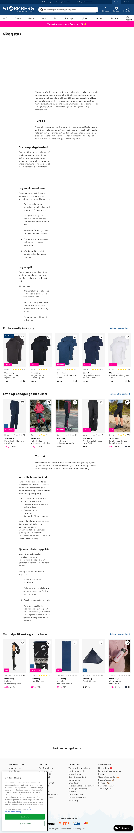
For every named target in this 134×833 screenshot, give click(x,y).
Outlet (99, 18)
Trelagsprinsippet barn (79, 768)
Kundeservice (15, 768)
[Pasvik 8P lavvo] (93, 665)
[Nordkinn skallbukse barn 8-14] (93, 425)
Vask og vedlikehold (78, 789)
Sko (55, 18)
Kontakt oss (14, 771)
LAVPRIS (114, 18)
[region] (25, 801)
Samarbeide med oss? (49, 794)
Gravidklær (74, 783)
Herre (31, 18)
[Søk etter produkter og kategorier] (69, 9)
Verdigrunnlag (45, 771)
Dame (18, 18)
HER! (81, 24)
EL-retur (72, 791)
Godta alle (25, 817)
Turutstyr (69, 18)
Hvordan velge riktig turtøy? (82, 786)
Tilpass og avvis (25, 823)
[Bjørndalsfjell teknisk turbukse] (14, 425)
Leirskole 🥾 (104, 783)
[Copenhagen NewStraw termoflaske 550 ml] (119, 665)
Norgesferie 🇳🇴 (105, 768)
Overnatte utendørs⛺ (108, 777)
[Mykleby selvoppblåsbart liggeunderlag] (67, 665)
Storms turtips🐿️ (106, 780)
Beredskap (74, 800)
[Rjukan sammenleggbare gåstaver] (14, 665)
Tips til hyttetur (105, 789)
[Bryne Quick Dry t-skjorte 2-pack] (14, 359)
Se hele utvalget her (120, 328)
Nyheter (84, 18)
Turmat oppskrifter (77, 797)
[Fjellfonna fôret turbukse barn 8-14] (67, 425)
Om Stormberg (46, 768)
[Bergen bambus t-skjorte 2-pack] (40, 359)
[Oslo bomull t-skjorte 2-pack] (67, 359)
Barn (44, 18)
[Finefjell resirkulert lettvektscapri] (119, 425)
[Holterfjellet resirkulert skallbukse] (40, 425)
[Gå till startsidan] (18, 9)
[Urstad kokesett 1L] (40, 665)
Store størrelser (76, 794)
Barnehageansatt (106, 786)
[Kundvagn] (127, 9)
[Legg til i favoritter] (22, 337)
